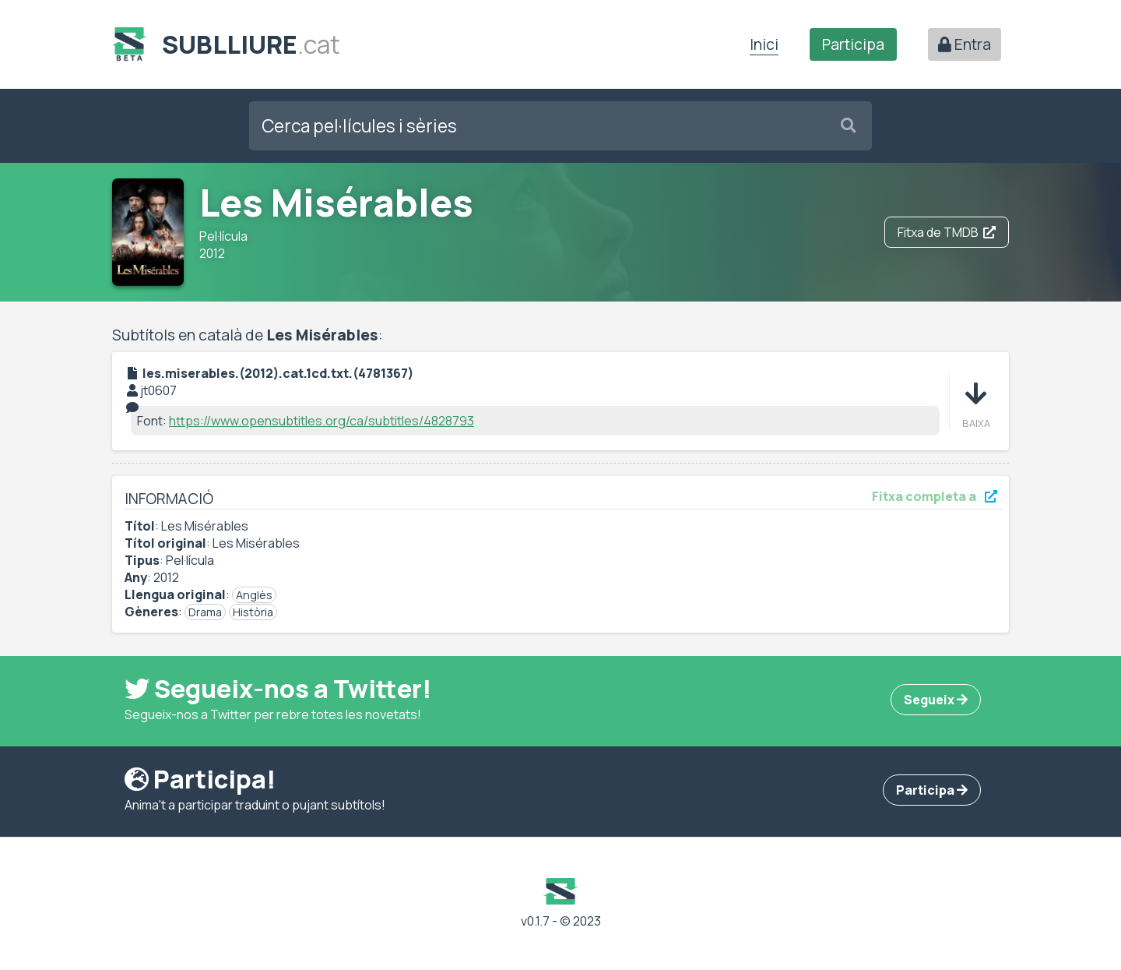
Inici (764, 44)
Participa (853, 44)
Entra (964, 44)
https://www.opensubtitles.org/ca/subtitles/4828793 (321, 420)
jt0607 (158, 390)
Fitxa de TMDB (947, 232)
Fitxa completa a (934, 496)
